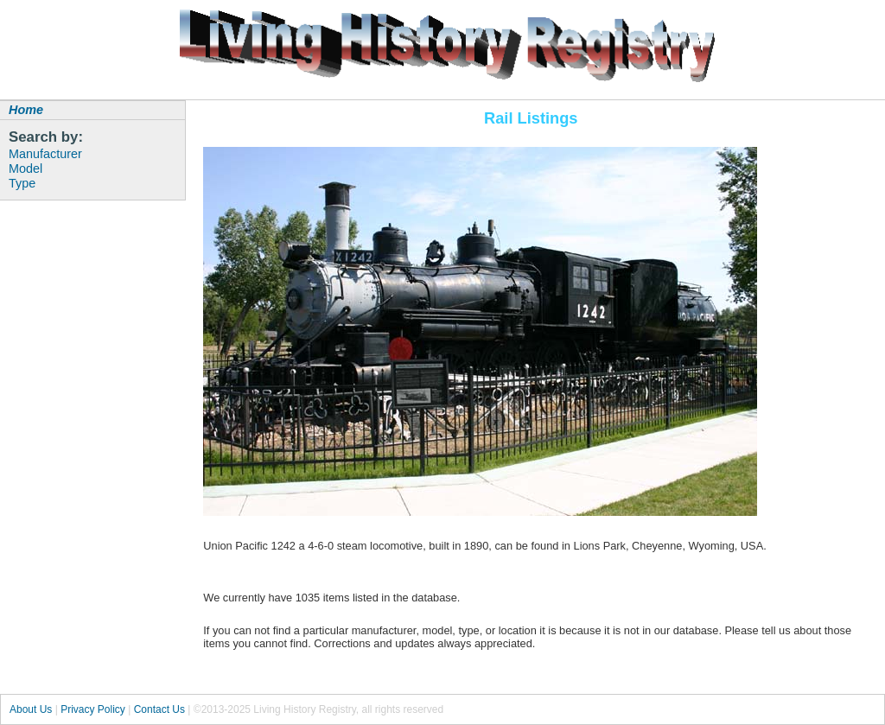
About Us (31, 709)
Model (25, 168)
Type (22, 183)
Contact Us (159, 709)
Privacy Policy (92, 709)
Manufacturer (45, 154)
